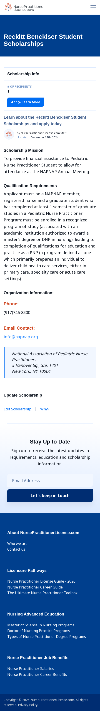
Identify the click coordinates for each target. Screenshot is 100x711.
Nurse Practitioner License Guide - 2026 (41, 581)
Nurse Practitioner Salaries (30, 668)
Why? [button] (44, 409)
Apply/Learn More (25, 102)
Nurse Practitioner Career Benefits (37, 674)
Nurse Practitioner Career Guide (35, 587)
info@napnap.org (21, 336)
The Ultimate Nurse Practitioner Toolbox (42, 592)
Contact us (16, 549)
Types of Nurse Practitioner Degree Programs (46, 636)
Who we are (17, 543)
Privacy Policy (27, 705)
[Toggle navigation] (93, 7)
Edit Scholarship (17, 409)
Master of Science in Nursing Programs (40, 625)
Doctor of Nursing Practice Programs (38, 630)
